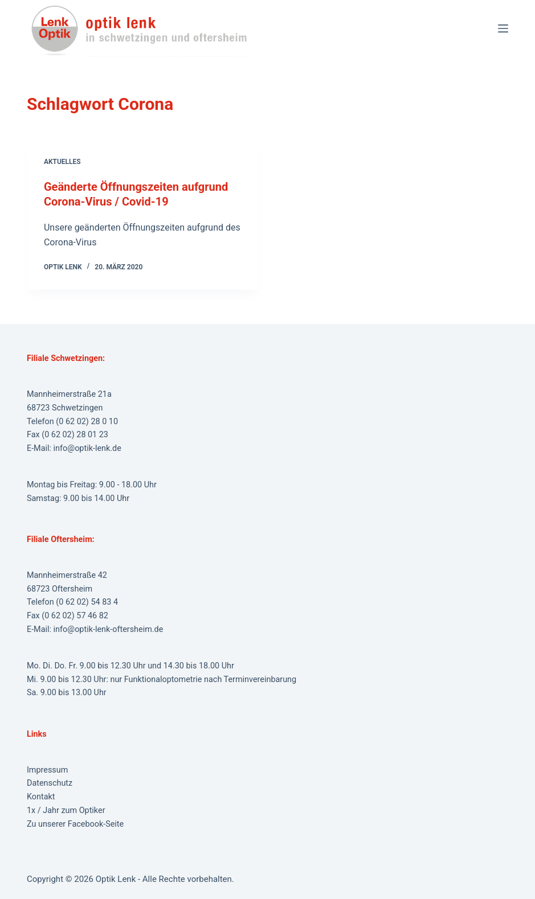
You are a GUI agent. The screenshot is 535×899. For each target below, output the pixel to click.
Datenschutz (49, 783)
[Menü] (503, 28)
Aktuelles (62, 162)
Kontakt (41, 797)
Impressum (47, 770)
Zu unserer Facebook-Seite (75, 824)
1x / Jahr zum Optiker (66, 810)
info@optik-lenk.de (87, 448)
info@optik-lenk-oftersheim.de (109, 629)
